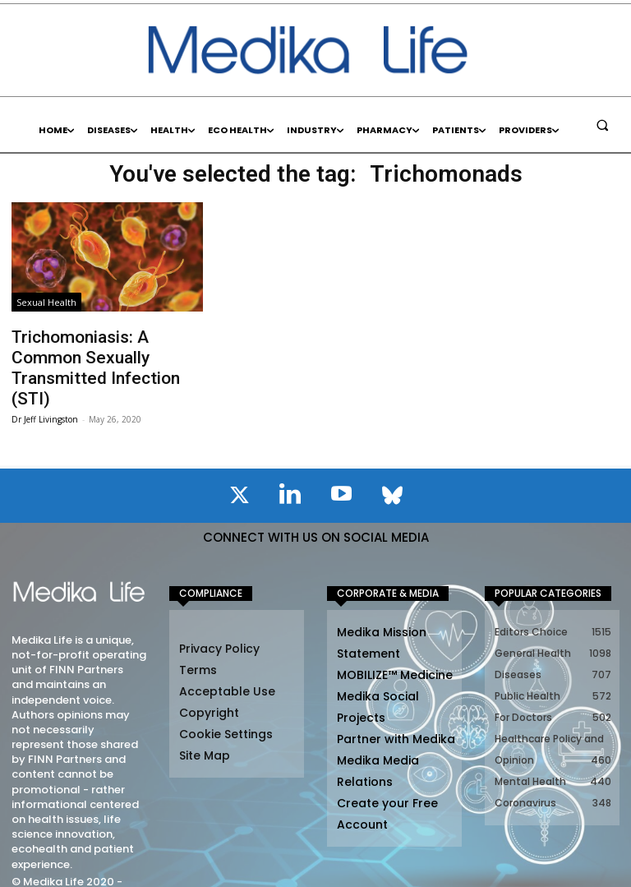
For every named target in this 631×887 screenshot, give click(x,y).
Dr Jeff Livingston (45, 386)
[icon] (239, 465)
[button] (602, 125)
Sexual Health (46, 302)
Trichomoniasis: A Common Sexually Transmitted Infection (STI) (98, 352)
